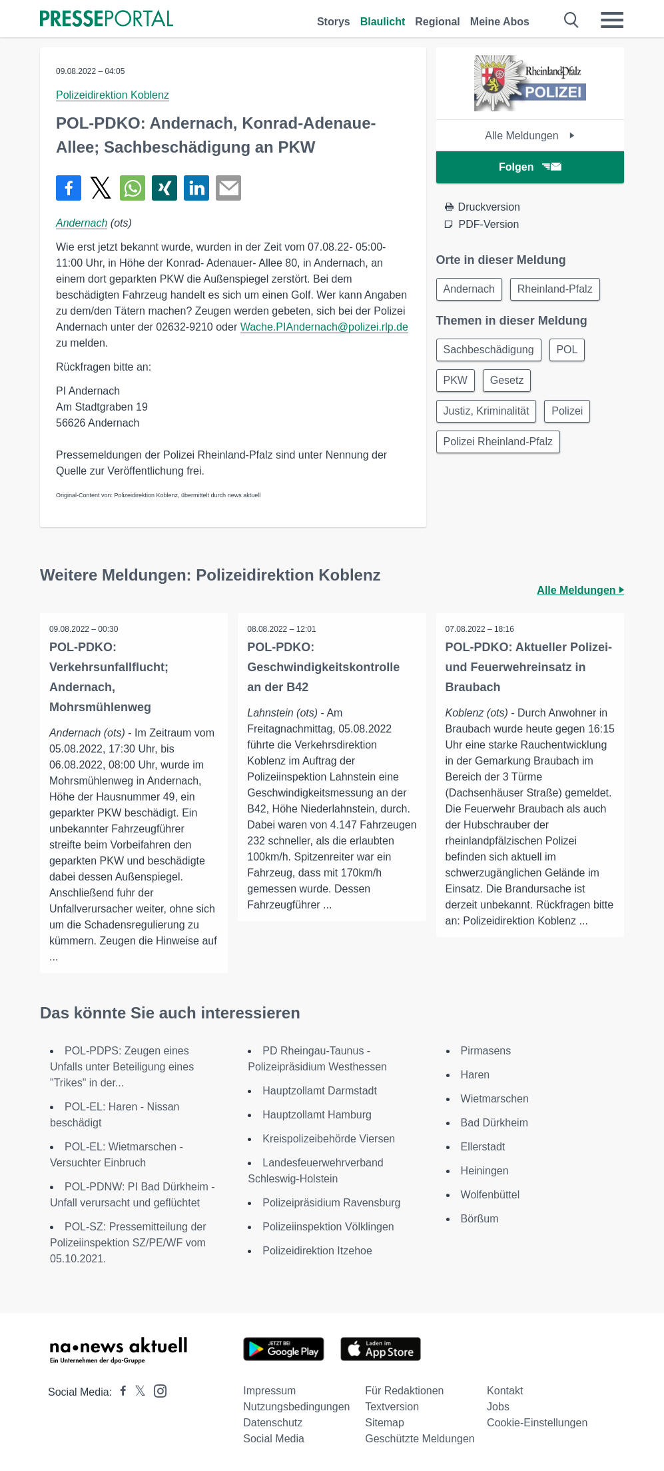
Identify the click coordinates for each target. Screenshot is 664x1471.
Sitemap (384, 1422)
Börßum (480, 1218)
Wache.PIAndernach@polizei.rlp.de (324, 327)
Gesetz (511, 383)
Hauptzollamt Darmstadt (319, 1090)
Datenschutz (272, 1422)
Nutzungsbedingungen (296, 1406)
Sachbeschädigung (490, 351)
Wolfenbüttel (490, 1194)
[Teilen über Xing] (164, 188)
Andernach (81, 223)
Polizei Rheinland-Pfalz (500, 447)
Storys (333, 21)
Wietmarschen (495, 1098)
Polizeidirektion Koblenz (112, 95)
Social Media (273, 1438)
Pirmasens (486, 1050)
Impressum (269, 1390)
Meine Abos (499, 21)
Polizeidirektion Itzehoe (317, 1250)
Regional (437, 21)
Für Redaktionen (404, 1390)
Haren (475, 1074)
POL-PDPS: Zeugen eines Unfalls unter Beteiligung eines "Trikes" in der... (122, 1066)
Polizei (571, 415)
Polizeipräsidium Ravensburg (331, 1202)
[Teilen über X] (100, 188)
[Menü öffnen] (612, 20)
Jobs (498, 1406)
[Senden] (228, 188)
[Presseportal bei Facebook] (119, 1392)
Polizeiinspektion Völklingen (328, 1226)
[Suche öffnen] (571, 20)
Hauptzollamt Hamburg (317, 1114)
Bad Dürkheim (494, 1122)
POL (571, 351)
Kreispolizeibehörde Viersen (328, 1138)
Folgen (530, 167)
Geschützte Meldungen (420, 1438)
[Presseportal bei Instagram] (156, 1390)
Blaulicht (383, 21)
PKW (457, 383)
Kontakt (505, 1390)
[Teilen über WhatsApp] (132, 188)
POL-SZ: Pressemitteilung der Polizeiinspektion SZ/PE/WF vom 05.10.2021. (128, 1242)
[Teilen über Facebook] (68, 188)
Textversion (392, 1406)
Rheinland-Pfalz (559, 289)
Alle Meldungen (530, 135)
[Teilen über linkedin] (196, 188)
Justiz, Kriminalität (488, 415)
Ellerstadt (483, 1146)
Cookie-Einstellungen (537, 1422)
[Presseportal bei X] (136, 1392)
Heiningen (485, 1170)
